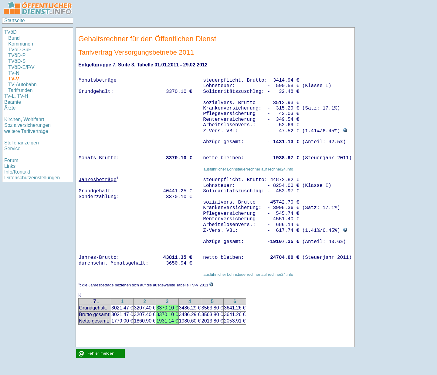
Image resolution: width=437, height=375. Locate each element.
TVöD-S (16, 61)
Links (9, 166)
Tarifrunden (20, 90)
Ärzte (9, 107)
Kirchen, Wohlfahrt (24, 119)
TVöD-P (16, 55)
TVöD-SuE (19, 49)
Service (12, 148)
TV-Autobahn (22, 84)
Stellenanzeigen (21, 142)
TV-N (13, 73)
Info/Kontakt (17, 171)
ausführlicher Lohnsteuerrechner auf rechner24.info (248, 169)
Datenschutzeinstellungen (32, 177)
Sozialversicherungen (27, 125)
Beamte (12, 102)
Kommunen (21, 43)
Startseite (14, 20)
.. (91, 302)
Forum (11, 160)
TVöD (10, 32)
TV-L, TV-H (16, 96)
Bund (13, 38)
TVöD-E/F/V (21, 67)
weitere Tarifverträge (26, 131)
